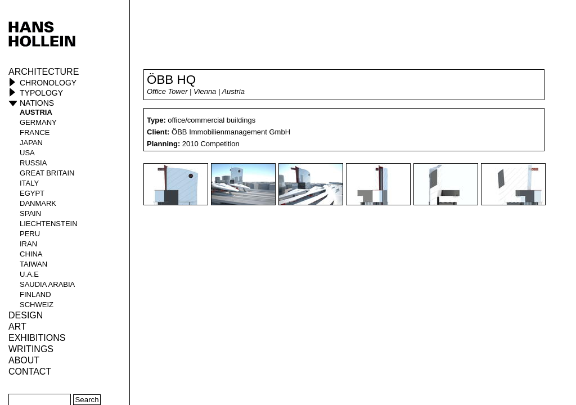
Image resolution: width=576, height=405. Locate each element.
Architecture (43, 71)
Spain (30, 213)
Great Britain (47, 173)
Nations (37, 102)
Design (25, 315)
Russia (33, 163)
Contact (29, 371)
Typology (41, 92)
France (35, 132)
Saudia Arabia (47, 284)
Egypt (32, 193)
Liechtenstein (49, 223)
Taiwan (33, 264)
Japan (31, 142)
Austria (36, 112)
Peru (30, 234)
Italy (29, 183)
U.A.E (29, 274)
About (23, 360)
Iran (28, 244)
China (31, 254)
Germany (38, 122)
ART (17, 326)
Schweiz (36, 304)
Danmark (38, 203)
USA (27, 152)
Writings (30, 349)
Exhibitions (36, 338)
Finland (35, 294)
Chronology (48, 82)
